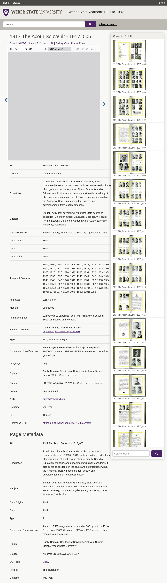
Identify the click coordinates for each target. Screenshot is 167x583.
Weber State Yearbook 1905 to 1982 (96, 12)
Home (6, 2)
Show (46, 561)
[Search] (44, 24)
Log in (162, 2)
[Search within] (131, 453)
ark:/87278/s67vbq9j (54, 399)
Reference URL (45, 43)
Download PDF (18, 43)
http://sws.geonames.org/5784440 (61, 331)
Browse (16, 2)
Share (31, 43)
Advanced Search (108, 24)
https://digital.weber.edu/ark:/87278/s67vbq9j (67, 422)
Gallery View (62, 43)
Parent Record (79, 43)
